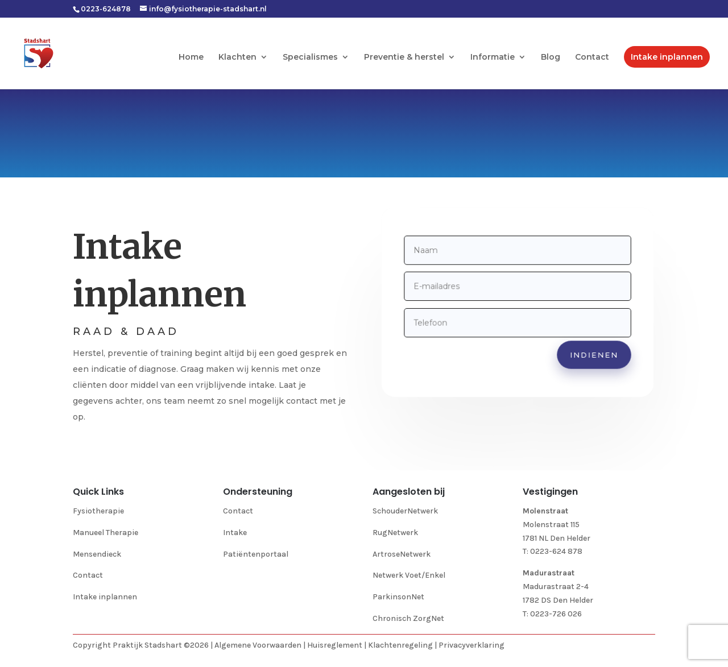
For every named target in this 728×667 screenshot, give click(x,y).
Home (191, 57)
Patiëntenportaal (255, 554)
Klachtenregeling (400, 645)
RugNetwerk (395, 532)
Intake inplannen (667, 57)
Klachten (237, 57)
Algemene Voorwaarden (257, 645)
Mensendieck (97, 554)
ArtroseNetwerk (402, 554)
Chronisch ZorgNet (408, 618)
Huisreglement (334, 645)
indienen (591, 353)
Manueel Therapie (105, 532)
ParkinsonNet (398, 597)
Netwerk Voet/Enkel (409, 575)
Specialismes (310, 57)
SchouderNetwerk (405, 511)
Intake (235, 532)
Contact (592, 57)
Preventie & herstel (404, 57)
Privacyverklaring (471, 645)
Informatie (492, 57)
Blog (550, 57)
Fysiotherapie (98, 511)
